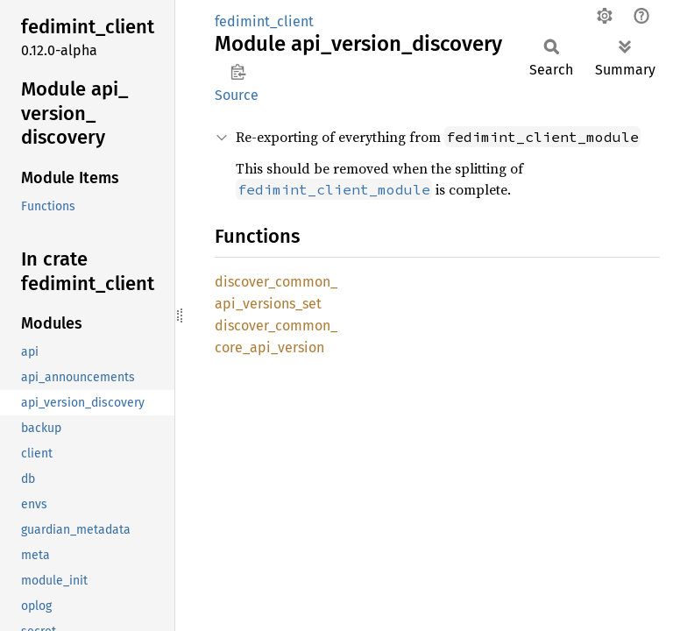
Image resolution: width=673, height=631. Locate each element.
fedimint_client (264, 21)
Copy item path (237, 72)
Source (237, 95)
